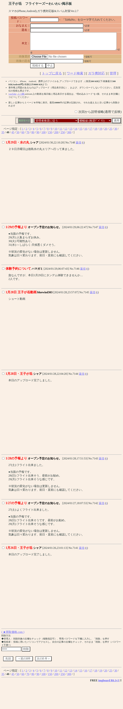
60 (22, 135)
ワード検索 (75, 76)
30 (115, 131)
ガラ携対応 (96, 76)
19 (100, 131)
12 (65, 131)
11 (60, 131)
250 (63, 135)
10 (55, 131)
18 (95, 131)
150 (50, 135)
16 (85, 131)
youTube (12, 97)
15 (80, 131)
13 (70, 131)
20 (105, 131)
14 (75, 131)
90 (37, 135)
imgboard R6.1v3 (109, 683)
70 (27, 135)
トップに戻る (52, 76)
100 (43, 135)
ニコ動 (21, 97)
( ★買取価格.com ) (12, 634)
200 (56, 135)
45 (12, 135)
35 (2, 135)
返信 (78, 145)
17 (90, 131)
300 (69, 135)
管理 (113, 76)
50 (17, 135)
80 (32, 135)
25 (110, 131)
